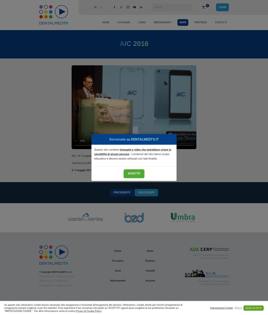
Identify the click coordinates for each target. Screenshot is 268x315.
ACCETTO (134, 173)
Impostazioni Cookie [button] (221, 308)
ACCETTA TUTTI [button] (253, 308)
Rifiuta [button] (238, 308)
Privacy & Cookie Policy (88, 311)
